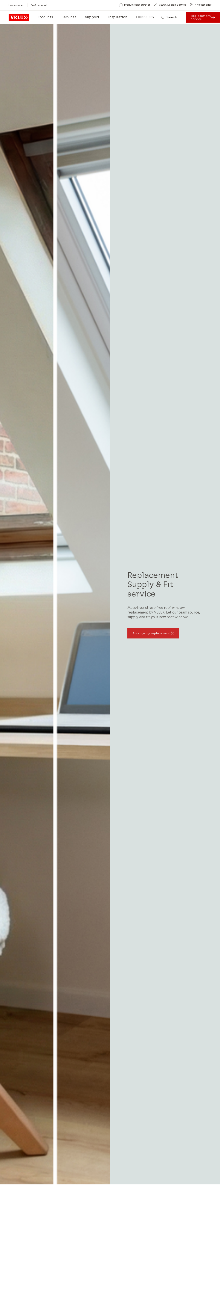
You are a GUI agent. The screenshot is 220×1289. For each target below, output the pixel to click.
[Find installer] (200, 4)
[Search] (169, 17)
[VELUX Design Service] (170, 4)
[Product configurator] (134, 4)
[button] (152, 17)
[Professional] (39, 5)
